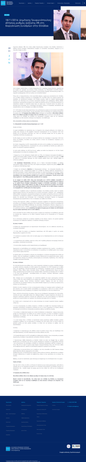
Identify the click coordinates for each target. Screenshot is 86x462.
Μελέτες (53, 405)
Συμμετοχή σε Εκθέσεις (41, 417)
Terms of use (28, 457)
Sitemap (7, 457)
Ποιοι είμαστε (8, 405)
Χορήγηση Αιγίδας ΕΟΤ (41, 408)
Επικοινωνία (34, 457)
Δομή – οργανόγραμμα (11, 411)
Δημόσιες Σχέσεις (24, 417)
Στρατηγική (8, 417)
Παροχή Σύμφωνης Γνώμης (42, 405)
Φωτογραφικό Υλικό (41, 424)
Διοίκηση (8, 414)
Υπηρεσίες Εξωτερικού (10, 424)
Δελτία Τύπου (24, 424)
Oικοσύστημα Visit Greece (26, 420)
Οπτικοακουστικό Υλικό (41, 420)
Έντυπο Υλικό (39, 427)
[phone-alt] (72, 402)
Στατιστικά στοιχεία (56, 408)
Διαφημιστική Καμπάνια (26, 405)
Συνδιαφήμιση (24, 408)
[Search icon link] (84, 3)
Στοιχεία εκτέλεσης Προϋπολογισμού (67, 443)
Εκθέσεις (23, 411)
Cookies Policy (12, 457)
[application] (26, 3)
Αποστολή (8, 408)
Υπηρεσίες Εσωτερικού (10, 420)
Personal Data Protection (21, 457)
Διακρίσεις (8, 427)
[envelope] (73, 406)
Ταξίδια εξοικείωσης (25, 414)
